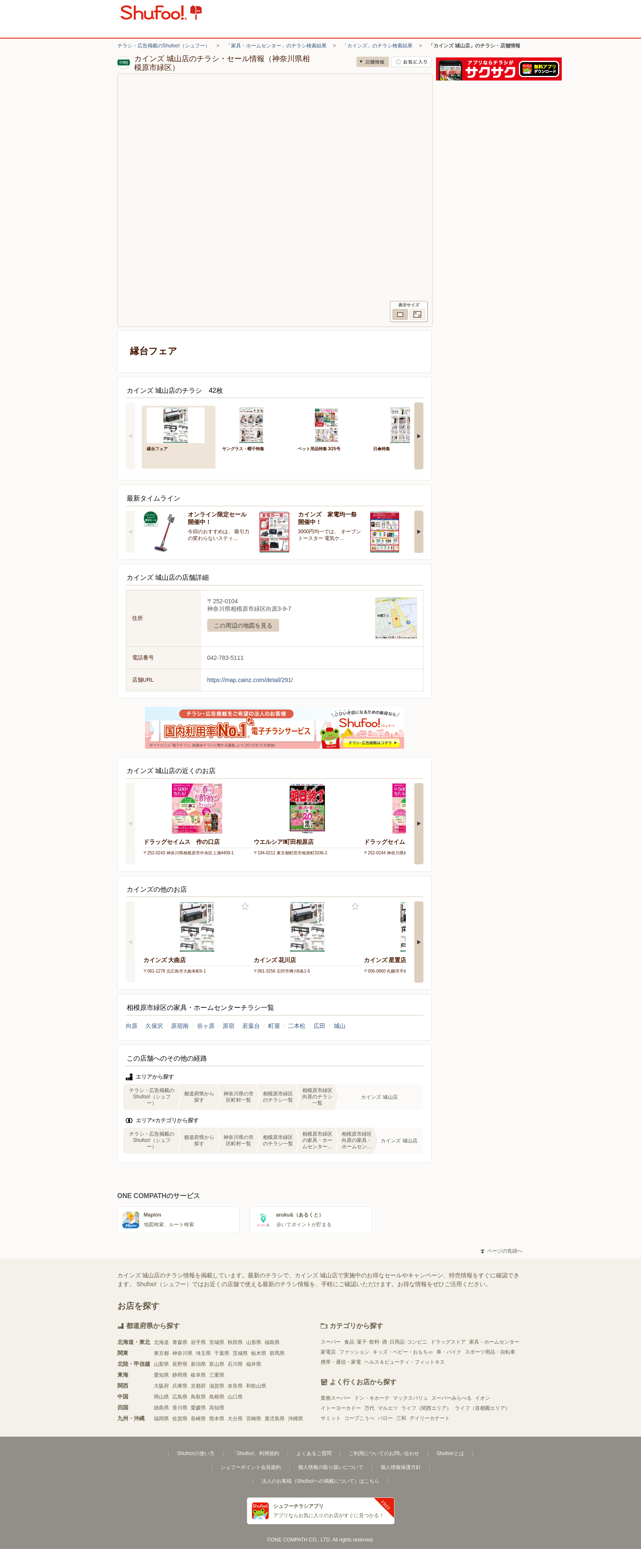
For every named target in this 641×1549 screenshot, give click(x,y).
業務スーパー (336, 1398)
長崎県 (198, 1419)
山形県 (253, 1342)
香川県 (179, 1408)
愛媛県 (198, 1408)
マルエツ (388, 1408)
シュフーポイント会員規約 (251, 1467)
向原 (132, 1025)
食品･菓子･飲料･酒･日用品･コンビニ (385, 1342)
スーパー (331, 1342)
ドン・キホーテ (371, 1398)
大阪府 (161, 1386)
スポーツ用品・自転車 (490, 1352)
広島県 (179, 1397)
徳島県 (161, 1408)
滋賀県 (216, 1386)
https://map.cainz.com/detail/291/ (250, 680)
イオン (482, 1398)
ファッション (354, 1352)
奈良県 (235, 1386)
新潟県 (198, 1364)
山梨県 (161, 1364)
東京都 (161, 1353)
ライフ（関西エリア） (426, 1408)
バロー (385, 1418)
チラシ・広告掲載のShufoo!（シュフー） (163, 46)
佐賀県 (179, 1419)
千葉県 (221, 1353)
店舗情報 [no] (372, 62)
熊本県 (216, 1419)
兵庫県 (179, 1386)
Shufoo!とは (450, 1453)
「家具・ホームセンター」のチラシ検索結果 (276, 46)
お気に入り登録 (245, 906)
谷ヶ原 (206, 1025)
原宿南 (180, 1025)
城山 (339, 1025)
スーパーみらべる (451, 1398)
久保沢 (154, 1025)
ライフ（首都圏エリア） (482, 1408)
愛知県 (161, 1375)
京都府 (198, 1386)
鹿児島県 (275, 1419)
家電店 (328, 1352)
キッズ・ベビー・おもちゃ (403, 1352)
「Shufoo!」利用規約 (255, 1453)
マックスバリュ (410, 1398)
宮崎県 (253, 1419)
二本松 (297, 1025)
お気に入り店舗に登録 (411, 62)
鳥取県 (198, 1397)
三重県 (216, 1375)
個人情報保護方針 (401, 1467)
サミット (331, 1418)
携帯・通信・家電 (341, 1362)
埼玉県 (203, 1353)
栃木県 (258, 1353)
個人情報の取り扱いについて (330, 1467)
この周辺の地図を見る (243, 625)
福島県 (272, 1342)
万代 (369, 1408)
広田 (319, 1025)
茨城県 (240, 1353)
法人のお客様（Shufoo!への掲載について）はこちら (320, 1481)
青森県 (179, 1342)
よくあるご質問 (314, 1453)
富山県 (216, 1364)
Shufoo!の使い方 (195, 1453)
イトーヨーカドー (341, 1408)
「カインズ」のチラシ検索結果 (377, 46)
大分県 (235, 1419)
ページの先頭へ (501, 1251)
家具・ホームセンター (494, 1342)
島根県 (216, 1397)
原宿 (228, 1025)
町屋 (274, 1025)
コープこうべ (359, 1418)
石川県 (235, 1364)
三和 (401, 1418)
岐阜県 (198, 1375)
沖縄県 (295, 1419)
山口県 (235, 1397)
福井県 (253, 1364)
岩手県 (198, 1342)
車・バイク (449, 1352)
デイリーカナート (430, 1418)
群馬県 (277, 1353)
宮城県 (216, 1342)
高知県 (216, 1408)
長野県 (179, 1364)
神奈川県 (182, 1353)
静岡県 (179, 1375)
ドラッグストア (448, 1342)
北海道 (161, 1342)
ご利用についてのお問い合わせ (384, 1453)
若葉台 (251, 1025)
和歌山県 (256, 1386)
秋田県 (235, 1342)
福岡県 (161, 1419)
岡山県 (161, 1397)
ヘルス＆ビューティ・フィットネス (404, 1362)
